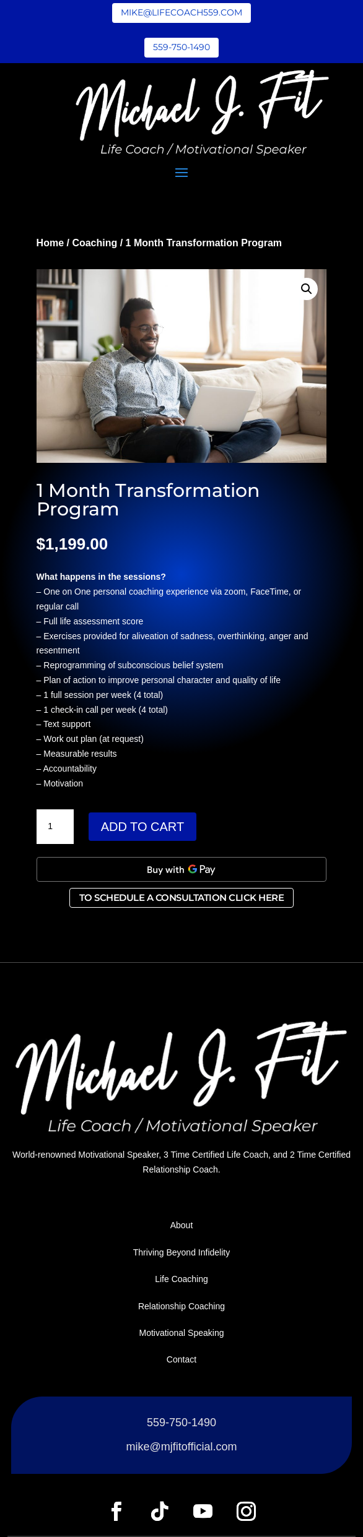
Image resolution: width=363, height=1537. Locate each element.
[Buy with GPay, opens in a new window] (182, 869)
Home (50, 243)
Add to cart (142, 826)
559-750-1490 (181, 47)
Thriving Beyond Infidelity (181, 1252)
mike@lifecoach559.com (181, 12)
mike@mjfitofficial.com (181, 1446)
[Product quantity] (55, 826)
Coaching (94, 243)
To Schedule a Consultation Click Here (181, 897)
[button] (306, 289)
